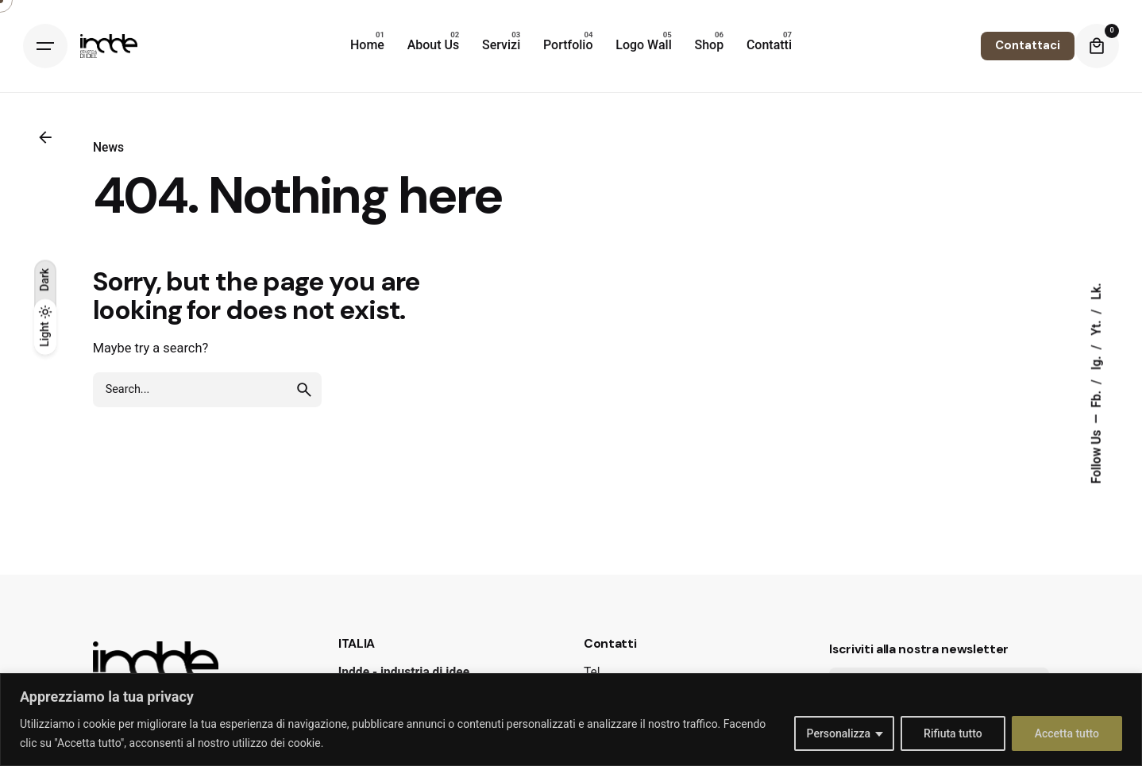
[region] (571, 719)
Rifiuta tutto (953, 733)
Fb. (1097, 397)
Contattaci (1027, 45)
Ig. (1097, 361)
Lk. (1097, 291)
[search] (304, 389)
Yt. (1097, 326)
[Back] (45, 137)
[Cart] (1096, 46)
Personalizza (839, 733)
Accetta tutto (1067, 733)
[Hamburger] (45, 46)
